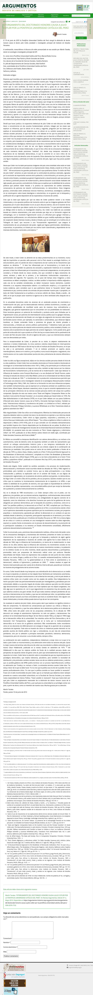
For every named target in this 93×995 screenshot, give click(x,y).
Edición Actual (10, 15)
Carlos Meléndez (85, 77)
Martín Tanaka (62, 34)
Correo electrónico (10, 947)
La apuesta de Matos (79, 105)
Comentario (7, 938)
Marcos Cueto (85, 55)
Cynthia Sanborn (85, 84)
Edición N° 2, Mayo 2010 (10, 21)
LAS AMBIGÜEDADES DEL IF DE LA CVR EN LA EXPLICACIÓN (81, 128)
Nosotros (66, 15)
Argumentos (21, 7)
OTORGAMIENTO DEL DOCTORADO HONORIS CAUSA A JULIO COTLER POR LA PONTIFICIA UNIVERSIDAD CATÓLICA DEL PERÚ (80, 153)
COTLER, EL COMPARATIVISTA (78, 73)
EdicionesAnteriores (41, 15)
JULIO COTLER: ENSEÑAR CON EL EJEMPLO (80, 81)
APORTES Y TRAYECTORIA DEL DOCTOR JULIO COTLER (81, 50)
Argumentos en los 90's (54, 15)
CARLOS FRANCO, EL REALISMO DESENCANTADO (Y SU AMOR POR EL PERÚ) (80, 90)
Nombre (6, 942)
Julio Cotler (86, 69)
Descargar (23, 21)
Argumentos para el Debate (27, 15)
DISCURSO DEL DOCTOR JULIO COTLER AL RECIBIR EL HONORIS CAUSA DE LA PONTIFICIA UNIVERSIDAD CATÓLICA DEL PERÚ (81, 62)
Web (4, 952)
